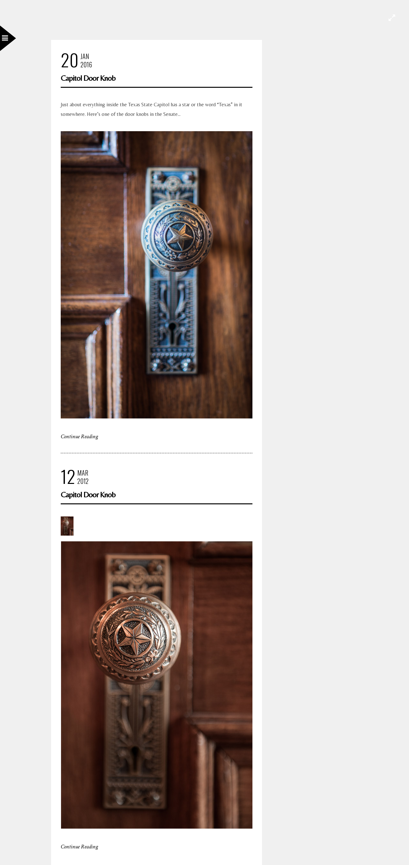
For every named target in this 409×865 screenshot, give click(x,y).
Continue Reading (79, 436)
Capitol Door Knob (88, 78)
